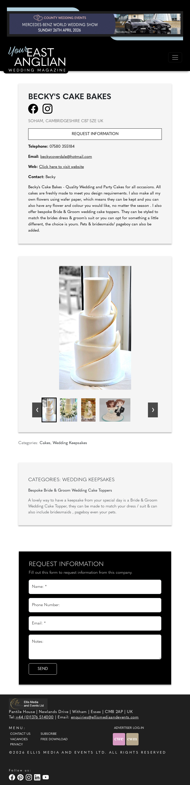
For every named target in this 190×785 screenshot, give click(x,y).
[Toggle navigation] (175, 57)
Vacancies (19, 739)
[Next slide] (153, 410)
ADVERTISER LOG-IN (129, 728)
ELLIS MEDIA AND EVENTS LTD (66, 753)
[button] (49, 410)
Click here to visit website (61, 167)
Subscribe (49, 734)
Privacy (16, 744)
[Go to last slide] (37, 410)
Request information (95, 134)
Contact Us (20, 734)
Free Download (54, 739)
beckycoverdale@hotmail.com (66, 157)
